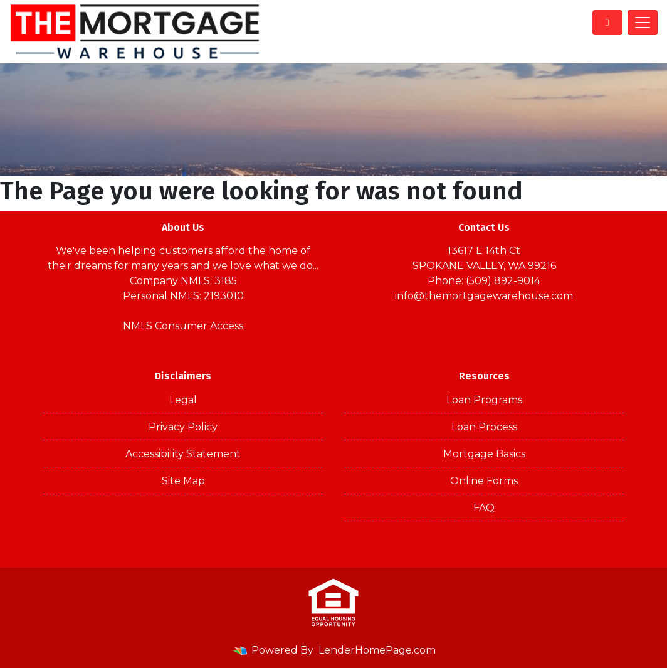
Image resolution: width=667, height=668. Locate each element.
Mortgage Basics (484, 454)
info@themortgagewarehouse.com (484, 296)
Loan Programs (484, 400)
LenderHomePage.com (377, 650)
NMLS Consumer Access (183, 326)
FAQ (484, 508)
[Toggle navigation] (643, 22)
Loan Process (484, 427)
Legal (183, 400)
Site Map (183, 481)
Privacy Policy (183, 427)
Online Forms (484, 481)
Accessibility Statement (183, 454)
